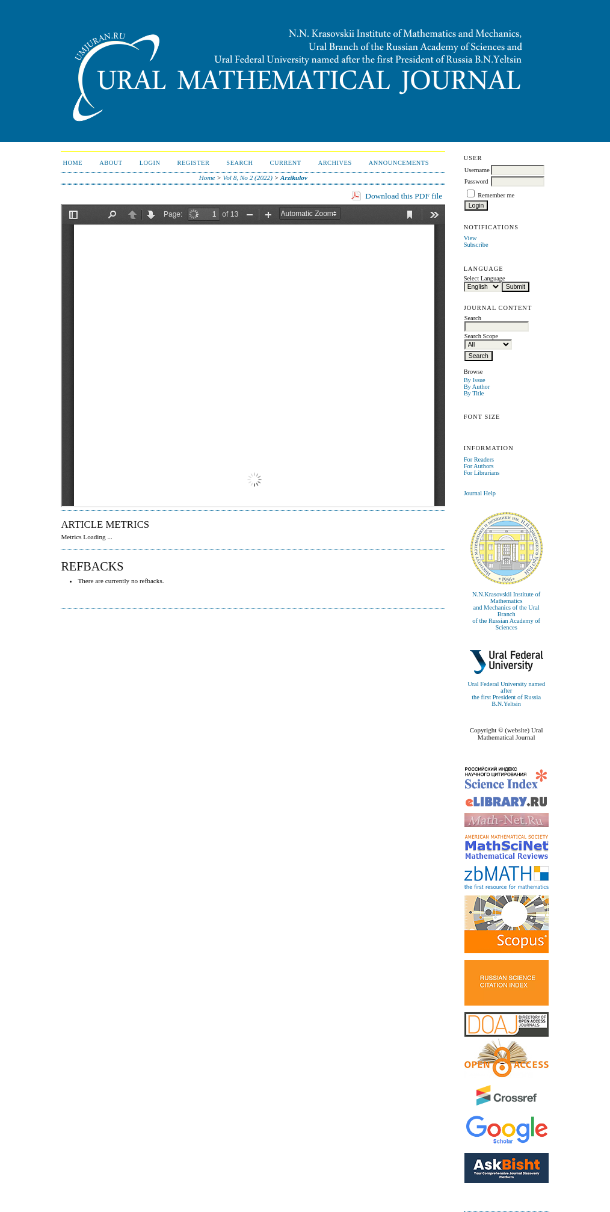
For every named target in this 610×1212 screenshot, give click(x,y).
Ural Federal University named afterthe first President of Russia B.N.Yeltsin (506, 694)
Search (239, 162)
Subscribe (476, 244)
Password (476, 181)
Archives (335, 162)
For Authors (479, 466)
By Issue (474, 380)
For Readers (479, 459)
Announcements (399, 162)
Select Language (484, 278)
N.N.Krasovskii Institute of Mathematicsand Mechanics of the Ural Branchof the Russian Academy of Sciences (506, 611)
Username (477, 170)
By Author (477, 386)
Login (150, 162)
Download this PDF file (403, 195)
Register (193, 162)
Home (73, 162)
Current (285, 162)
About (110, 162)
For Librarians (482, 472)
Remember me (496, 195)
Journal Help (480, 493)
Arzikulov (293, 177)
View (470, 238)
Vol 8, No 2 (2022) (248, 177)
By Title (474, 393)
